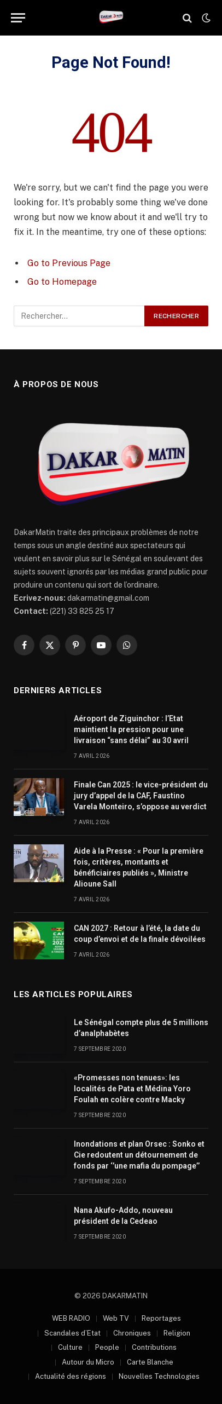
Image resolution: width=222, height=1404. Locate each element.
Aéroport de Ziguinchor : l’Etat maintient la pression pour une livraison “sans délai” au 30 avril (131, 729)
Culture (70, 1347)
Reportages (161, 1318)
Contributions (154, 1347)
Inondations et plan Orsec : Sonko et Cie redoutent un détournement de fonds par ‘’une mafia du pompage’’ (139, 1155)
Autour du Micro (88, 1362)
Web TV (116, 1318)
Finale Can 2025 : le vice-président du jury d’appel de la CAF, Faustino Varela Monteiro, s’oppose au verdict (141, 795)
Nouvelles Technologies (159, 1376)
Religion (176, 1333)
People (107, 1347)
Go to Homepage (62, 282)
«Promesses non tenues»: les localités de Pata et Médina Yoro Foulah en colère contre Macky (132, 1088)
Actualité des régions (70, 1376)
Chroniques (132, 1333)
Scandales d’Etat (72, 1333)
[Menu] (18, 17)
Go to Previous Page (68, 263)
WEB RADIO (71, 1318)
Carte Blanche (150, 1362)
